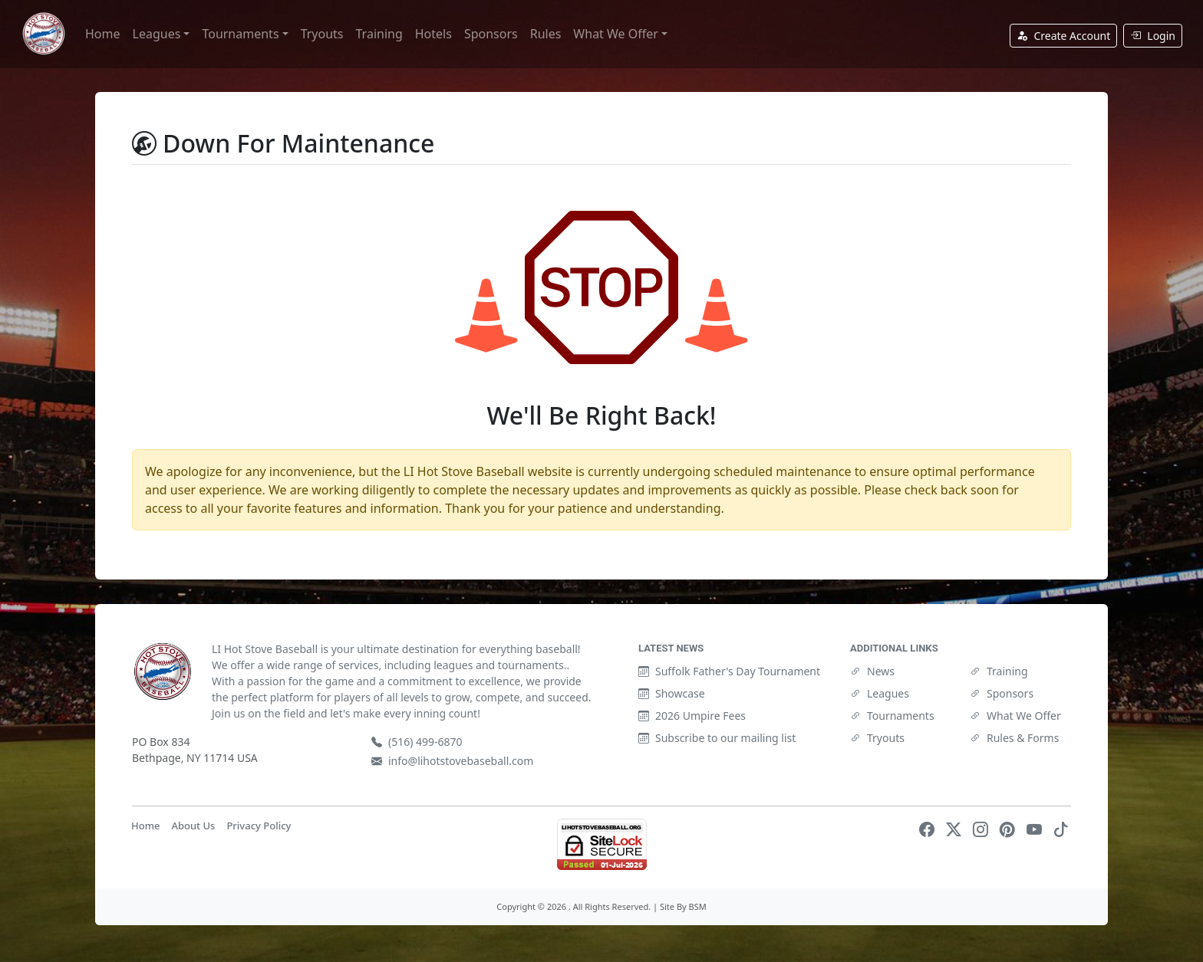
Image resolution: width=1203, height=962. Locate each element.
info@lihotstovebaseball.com (452, 761)
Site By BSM (683, 906)
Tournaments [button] (240, 33)
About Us (193, 825)
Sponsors (491, 33)
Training (379, 33)
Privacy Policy (258, 825)
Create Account (1063, 35)
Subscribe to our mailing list (717, 738)
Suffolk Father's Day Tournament (729, 671)
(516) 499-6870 (417, 741)
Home (102, 33)
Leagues (879, 693)
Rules (546, 33)
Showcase (671, 693)
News (872, 671)
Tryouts (322, 33)
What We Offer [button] (615, 33)
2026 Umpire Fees (692, 715)
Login (1152, 35)
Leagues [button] (157, 33)
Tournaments (892, 715)
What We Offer (1015, 715)
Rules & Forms (1014, 738)
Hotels (433, 33)
